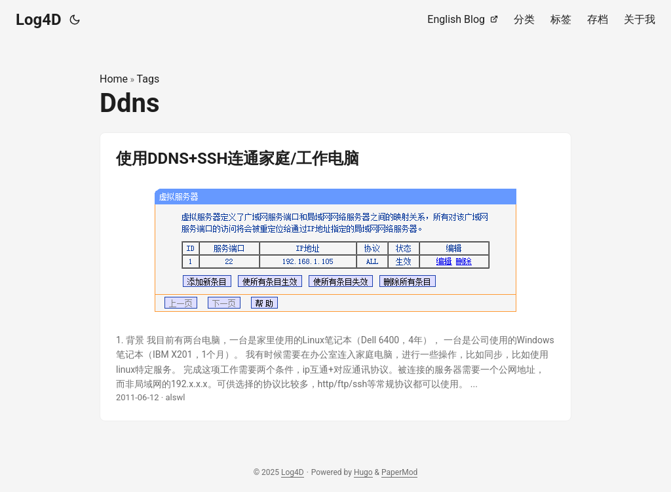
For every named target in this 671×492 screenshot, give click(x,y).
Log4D (39, 19)
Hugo (363, 472)
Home (114, 79)
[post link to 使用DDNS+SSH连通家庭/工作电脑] (335, 277)
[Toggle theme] (75, 19)
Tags (148, 79)
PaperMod (399, 472)
